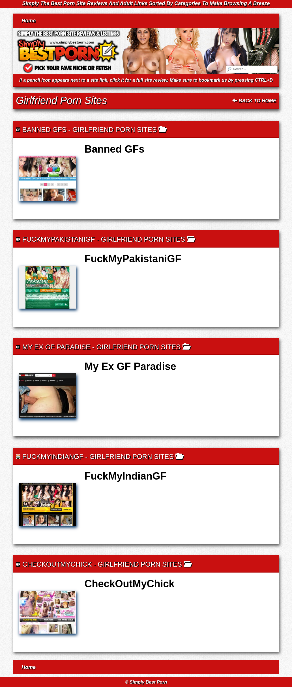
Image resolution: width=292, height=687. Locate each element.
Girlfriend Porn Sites (114, 129)
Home (29, 20)
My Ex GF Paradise (56, 347)
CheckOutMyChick (57, 564)
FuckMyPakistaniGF (58, 239)
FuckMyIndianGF (52, 456)
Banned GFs (44, 129)
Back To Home (254, 100)
